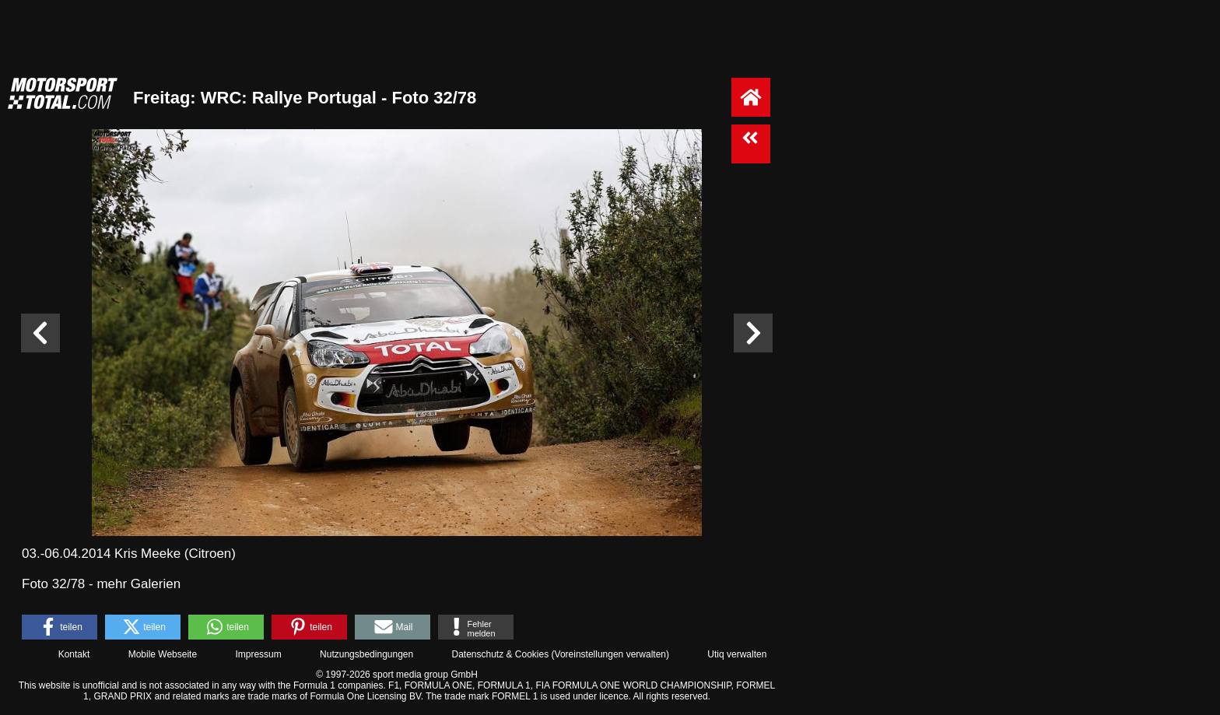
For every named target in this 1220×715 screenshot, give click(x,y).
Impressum (258, 654)
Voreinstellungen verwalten (610, 654)
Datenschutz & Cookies (500, 654)
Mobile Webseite (163, 654)
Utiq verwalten (736, 654)
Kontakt (74, 654)
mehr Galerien (138, 584)
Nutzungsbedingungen (366, 654)
